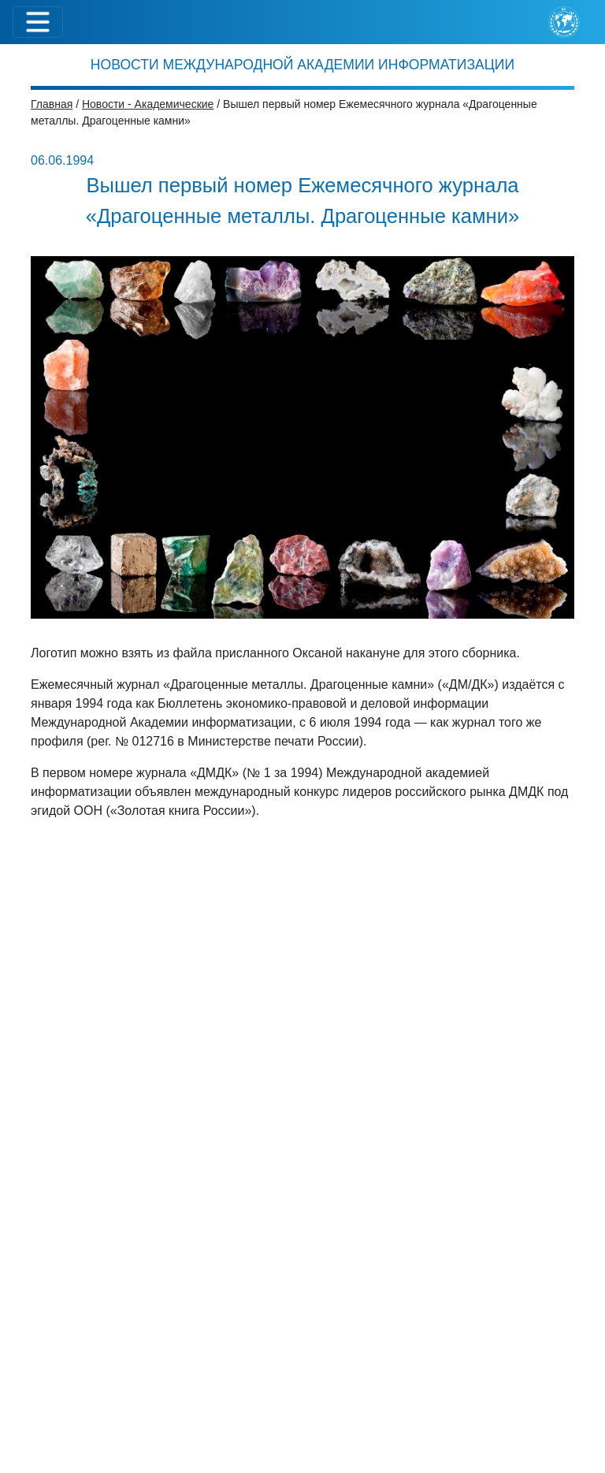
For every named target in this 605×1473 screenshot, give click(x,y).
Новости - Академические (147, 104)
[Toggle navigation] (38, 22)
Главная (51, 104)
